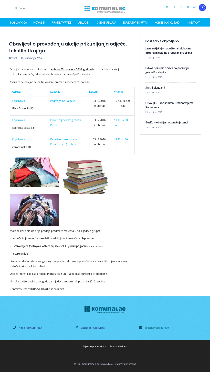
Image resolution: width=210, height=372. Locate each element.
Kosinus (122, 346)
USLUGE (84, 23)
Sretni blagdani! (155, 87)
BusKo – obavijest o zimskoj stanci (166, 122)
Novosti (13, 58)
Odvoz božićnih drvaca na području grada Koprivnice (167, 70)
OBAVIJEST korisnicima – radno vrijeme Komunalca (169, 105)
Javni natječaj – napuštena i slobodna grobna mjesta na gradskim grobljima (168, 51)
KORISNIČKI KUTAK (168, 23)
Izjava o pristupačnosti (95, 346)
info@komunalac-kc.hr (157, 327)
